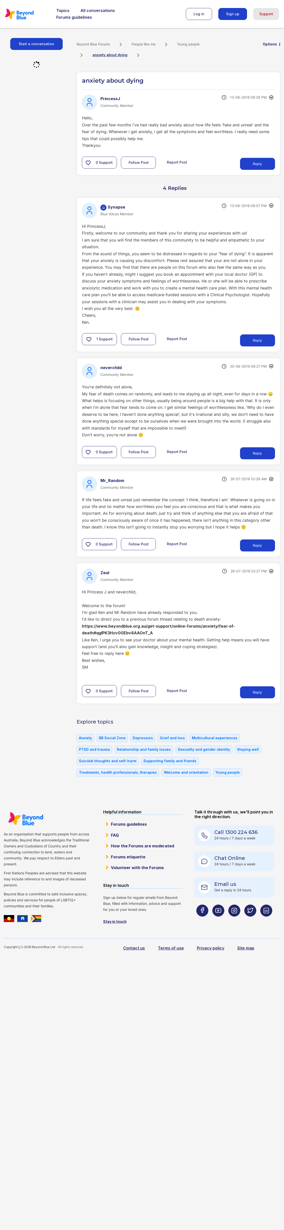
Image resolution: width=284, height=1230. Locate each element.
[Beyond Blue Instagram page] (234, 920)
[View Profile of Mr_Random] (112, 480)
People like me (143, 44)
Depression (143, 738)
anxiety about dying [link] (109, 55)
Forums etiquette (128, 856)
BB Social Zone (112, 738)
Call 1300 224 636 (236, 832)
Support (266, 14)
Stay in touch (115, 921)
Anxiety (85, 738)
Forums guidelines (74, 17)
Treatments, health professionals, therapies (118, 772)
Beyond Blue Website (25, 818)
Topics (62, 10)
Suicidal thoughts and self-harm (107, 761)
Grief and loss (172, 738)
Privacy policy (210, 948)
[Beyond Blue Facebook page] (202, 920)
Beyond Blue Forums (26, 14)
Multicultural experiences (215, 738)
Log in (199, 14)
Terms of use (171, 948)
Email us (225, 884)
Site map (245, 948)
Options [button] (270, 44)
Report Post (177, 162)
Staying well (248, 749)
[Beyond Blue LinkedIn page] (266, 920)
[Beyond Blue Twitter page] (250, 920)
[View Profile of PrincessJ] (110, 98)
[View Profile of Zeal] (104, 572)
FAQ (115, 835)
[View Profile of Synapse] (116, 207)
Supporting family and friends (169, 761)
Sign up (232, 14)
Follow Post (139, 162)
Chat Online (229, 858)
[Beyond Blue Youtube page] (218, 920)
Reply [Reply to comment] (257, 340)
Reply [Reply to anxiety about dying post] (257, 164)
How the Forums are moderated (142, 845)
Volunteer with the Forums (137, 867)
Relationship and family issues (144, 749)
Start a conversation (36, 44)
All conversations (97, 10)
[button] (88, 162)
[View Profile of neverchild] (111, 367)
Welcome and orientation (186, 772)
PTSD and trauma (94, 749)
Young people (188, 44)
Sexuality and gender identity (204, 749)
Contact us (134, 948)
